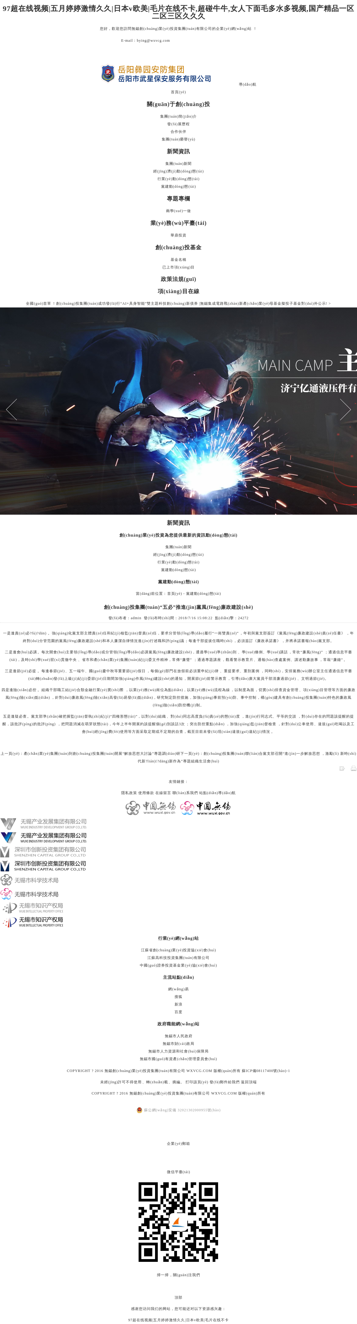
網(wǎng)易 (178, 989)
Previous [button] (17, 410)
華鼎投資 (178, 235)
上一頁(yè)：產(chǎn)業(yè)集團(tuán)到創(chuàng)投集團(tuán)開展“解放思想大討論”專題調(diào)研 (90, 753)
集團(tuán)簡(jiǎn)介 (178, 116)
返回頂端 (249, 1082)
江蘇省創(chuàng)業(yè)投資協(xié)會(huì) (178, 950)
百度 (178, 1012)
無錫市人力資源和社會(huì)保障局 (178, 1051)
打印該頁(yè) (197, 1082)
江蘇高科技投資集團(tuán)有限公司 (178, 958)
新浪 (178, 1004)
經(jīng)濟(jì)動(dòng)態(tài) (178, 171)
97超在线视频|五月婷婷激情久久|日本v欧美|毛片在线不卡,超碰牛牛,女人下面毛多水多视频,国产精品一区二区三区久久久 (178, 12)
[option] (178, 411)
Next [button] (340, 410)
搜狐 (178, 997)
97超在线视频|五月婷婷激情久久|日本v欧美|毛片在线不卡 (178, 1320)
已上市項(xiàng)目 (178, 267)
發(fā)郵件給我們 (225, 1082)
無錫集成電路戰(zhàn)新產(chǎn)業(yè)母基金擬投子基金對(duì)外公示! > (265, 303)
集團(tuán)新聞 (178, 164)
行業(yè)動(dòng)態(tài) (178, 179)
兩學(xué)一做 (178, 211)
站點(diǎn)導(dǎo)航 (217, 793)
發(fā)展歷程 (178, 124)
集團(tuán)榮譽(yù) (179, 139)
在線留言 (163, 793)
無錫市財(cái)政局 (179, 1044)
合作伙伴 (178, 132)
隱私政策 (129, 793)
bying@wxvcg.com (153, 40)
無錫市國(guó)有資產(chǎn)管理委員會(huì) (178, 1059)
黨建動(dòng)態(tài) (178, 186)
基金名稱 (178, 259)
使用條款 (146, 793)
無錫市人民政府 (179, 1036)
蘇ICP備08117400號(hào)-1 (266, 1071)
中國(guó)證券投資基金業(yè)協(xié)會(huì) (178, 965)
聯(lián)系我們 (185, 793)
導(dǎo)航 (247, 84)
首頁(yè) (178, 92)
